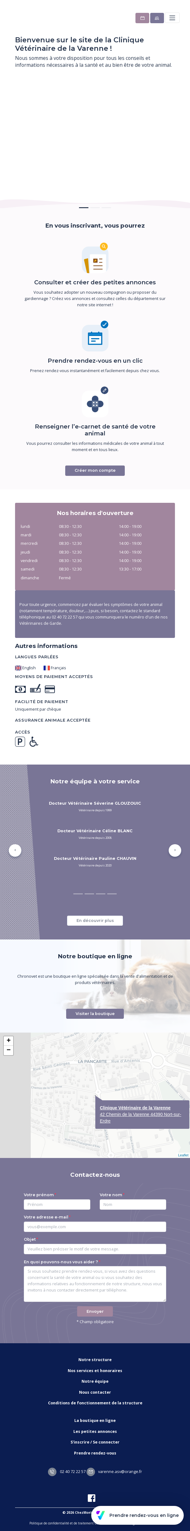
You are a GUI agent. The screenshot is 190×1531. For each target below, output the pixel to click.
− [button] (9, 1050)
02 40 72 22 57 (67, 1471)
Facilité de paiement (41, 701)
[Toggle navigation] (172, 18)
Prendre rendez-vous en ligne (137, 1515)
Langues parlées (37, 657)
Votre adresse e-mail (46, 1217)
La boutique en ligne (95, 1420)
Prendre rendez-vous (95, 1453)
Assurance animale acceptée (53, 720)
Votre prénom (39, 1194)
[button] (15, 850)
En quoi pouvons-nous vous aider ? (61, 1262)
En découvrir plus (95, 920)
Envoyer (95, 1311)
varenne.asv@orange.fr (114, 1471)
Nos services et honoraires (95, 1370)
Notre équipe (95, 1381)
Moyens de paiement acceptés (54, 676)
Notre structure (95, 1359)
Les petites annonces (95, 1431)
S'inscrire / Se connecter (95, 1442)
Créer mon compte (95, 470)
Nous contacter (95, 1392)
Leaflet (183, 1155)
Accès (22, 732)
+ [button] (9, 1041)
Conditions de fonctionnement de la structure (95, 1403)
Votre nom (111, 1194)
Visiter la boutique (95, 1013)
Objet (30, 1239)
